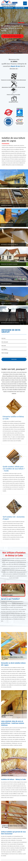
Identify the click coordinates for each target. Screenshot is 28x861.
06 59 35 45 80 (19, 8)
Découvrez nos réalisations (12, 36)
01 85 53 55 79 (8, 8)
